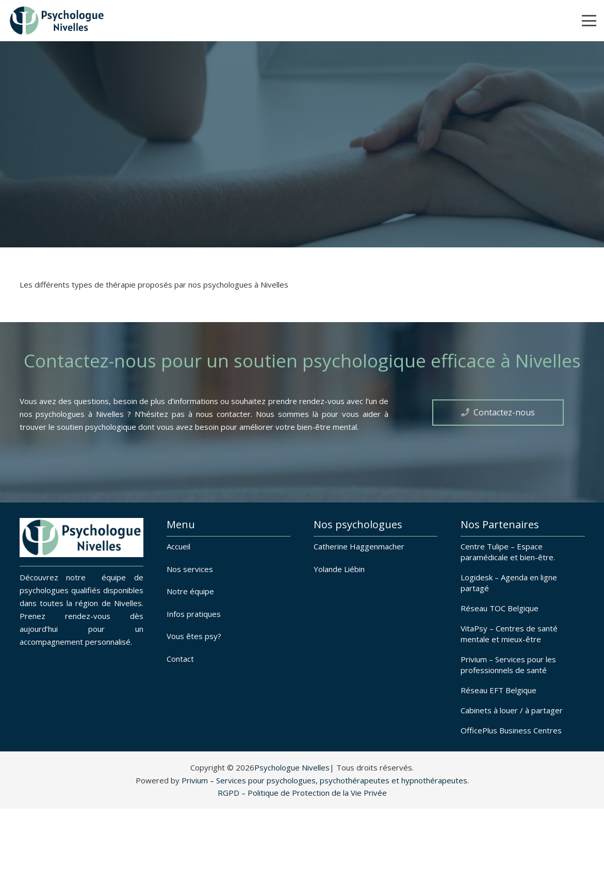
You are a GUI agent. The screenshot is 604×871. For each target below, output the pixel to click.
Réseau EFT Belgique (498, 690)
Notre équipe (190, 591)
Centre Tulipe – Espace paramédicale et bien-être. (508, 551)
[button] (589, 20)
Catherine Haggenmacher (359, 546)
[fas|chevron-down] (302, 218)
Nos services (190, 569)
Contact (180, 659)
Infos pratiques (194, 614)
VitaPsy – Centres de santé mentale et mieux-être (509, 633)
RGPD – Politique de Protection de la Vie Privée (302, 793)
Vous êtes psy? (194, 636)
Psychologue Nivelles (292, 767)
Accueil (178, 546)
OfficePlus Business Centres (511, 730)
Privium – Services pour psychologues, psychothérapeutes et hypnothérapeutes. (325, 780)
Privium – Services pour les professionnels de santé (508, 664)
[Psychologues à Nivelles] (57, 20)
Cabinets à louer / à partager (512, 710)
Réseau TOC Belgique (499, 608)
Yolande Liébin (339, 569)
